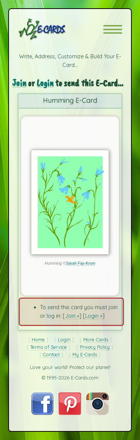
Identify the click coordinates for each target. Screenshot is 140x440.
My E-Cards (84, 354)
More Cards (95, 339)
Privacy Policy (95, 347)
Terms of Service (48, 347)
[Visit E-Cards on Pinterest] (70, 413)
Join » (72, 316)
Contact (51, 354)
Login (45, 83)
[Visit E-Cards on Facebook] (42, 413)
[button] (112, 29)
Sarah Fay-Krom (81, 263)
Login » (93, 316)
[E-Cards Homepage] (55, 29)
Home (38, 339)
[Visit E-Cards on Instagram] (97, 413)
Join (19, 83)
